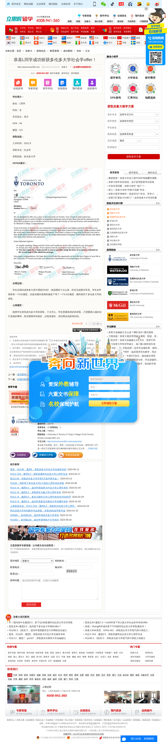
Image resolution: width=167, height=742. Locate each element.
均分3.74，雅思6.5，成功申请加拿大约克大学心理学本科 (39, 487)
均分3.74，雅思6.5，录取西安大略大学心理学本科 (35, 492)
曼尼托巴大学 (116, 229)
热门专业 (75, 28)
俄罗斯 (91, 657)
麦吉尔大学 (115, 225)
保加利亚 (12, 661)
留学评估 (104, 15)
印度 (64, 661)
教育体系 (85, 28)
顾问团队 (53, 4)
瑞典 (138, 43)
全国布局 (65, 4)
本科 (79, 51)
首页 (19, 51)
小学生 (23, 28)
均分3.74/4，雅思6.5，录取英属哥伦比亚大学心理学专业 (39, 474)
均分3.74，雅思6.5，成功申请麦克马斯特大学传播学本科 (39, 501)
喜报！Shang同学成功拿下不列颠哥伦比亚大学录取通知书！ (115, 626)
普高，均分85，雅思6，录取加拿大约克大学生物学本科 (38, 469)
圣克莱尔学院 (116, 244)
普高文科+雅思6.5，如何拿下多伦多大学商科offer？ (35, 626)
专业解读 (49, 720)
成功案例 (67, 51)
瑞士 (41, 43)
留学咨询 (117, 28)
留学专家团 (55, 73)
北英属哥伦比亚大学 (119, 233)
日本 (121, 653)
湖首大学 (114, 236)
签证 (93, 28)
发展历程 (146, 720)
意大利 (84, 43)
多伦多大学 (115, 209)
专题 (93, 32)
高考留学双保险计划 (20, 399)
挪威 (74, 657)
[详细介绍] (92, 448)
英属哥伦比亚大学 (118, 217)
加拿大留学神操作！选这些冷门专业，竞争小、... (133, 193)
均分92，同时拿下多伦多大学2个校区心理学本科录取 (37, 483)
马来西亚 (90, 653)
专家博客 (127, 32)
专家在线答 (70, 455)
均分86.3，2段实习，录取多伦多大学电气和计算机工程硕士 (115, 638)
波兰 (97, 657)
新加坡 (84, 38)
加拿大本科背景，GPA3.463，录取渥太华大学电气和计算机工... (117, 630)
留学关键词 (135, 657)
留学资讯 (133, 172)
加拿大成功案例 (21, 616)
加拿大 (42, 38)
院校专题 (39, 653)
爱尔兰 (28, 43)
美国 (13, 38)
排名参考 (65, 32)
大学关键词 (150, 657)
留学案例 (75, 73)
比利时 (20, 661)
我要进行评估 (44, 455)
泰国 (138, 38)
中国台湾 (43, 661)
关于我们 (78, 4)
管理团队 (137, 720)
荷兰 (55, 43)
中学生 (31, 28)
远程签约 (92, 88)
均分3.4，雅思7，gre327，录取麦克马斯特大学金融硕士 (37, 638)
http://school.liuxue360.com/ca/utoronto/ (64, 441)
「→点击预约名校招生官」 (81, 67)
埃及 (109, 657)
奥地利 (116, 657)
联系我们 (156, 720)
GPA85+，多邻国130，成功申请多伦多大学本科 (34, 515)
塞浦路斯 (57, 661)
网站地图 (28, 4)
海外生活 (152, 172)
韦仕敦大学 (115, 240)
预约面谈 (139, 15)
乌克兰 (103, 657)
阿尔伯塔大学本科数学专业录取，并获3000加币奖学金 (37, 510)
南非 (79, 657)
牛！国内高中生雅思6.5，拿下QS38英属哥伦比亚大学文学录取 (41, 622)
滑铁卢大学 (115, 213)
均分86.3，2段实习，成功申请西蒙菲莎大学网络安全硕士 (38, 630)
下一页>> (97, 323)
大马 (97, 38)
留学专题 (12, 653)
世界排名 (149, 653)
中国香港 (112, 38)
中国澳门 (126, 38)
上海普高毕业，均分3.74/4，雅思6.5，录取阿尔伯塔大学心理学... (43, 506)
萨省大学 (114, 221)
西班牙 (46, 657)
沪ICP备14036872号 (117, 727)
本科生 (23, 32)
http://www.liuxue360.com (28, 67)
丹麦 (124, 43)
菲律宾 (27, 661)
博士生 (39, 32)
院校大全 (65, 28)
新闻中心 (11, 720)
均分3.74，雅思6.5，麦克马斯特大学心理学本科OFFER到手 (40, 497)
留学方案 (75, 32)
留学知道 (117, 32)
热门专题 (135, 647)
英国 (27, 38)
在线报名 (122, 15)
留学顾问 (127, 28)
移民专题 (21, 653)
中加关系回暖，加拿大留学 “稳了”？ (126, 186)
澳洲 (55, 38)
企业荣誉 (41, 4)
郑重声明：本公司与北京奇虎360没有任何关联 (83, 734)
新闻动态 (41, 51)
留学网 (93, 723)
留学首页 (16, 4)
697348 (14, 432)
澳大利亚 (66, 653)
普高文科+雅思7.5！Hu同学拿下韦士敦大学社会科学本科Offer (116, 622)
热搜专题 (12, 647)
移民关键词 (135, 661)
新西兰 (70, 38)
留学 (55, 723)
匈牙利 (35, 661)
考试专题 (30, 653)
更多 (158, 203)
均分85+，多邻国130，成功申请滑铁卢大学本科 (34, 519)
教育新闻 (54, 51)
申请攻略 (85, 32)
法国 (97, 43)
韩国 (13, 43)
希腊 (84, 657)
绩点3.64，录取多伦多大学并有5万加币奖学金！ (34, 478)
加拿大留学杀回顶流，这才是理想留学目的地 (131, 182)
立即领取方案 (109, 403)
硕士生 (31, 32)
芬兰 (110, 43)
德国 (69, 43)
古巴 (50, 661)
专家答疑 (86, 15)
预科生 (39, 28)
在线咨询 (18, 88)
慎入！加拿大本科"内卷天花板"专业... (127, 190)
